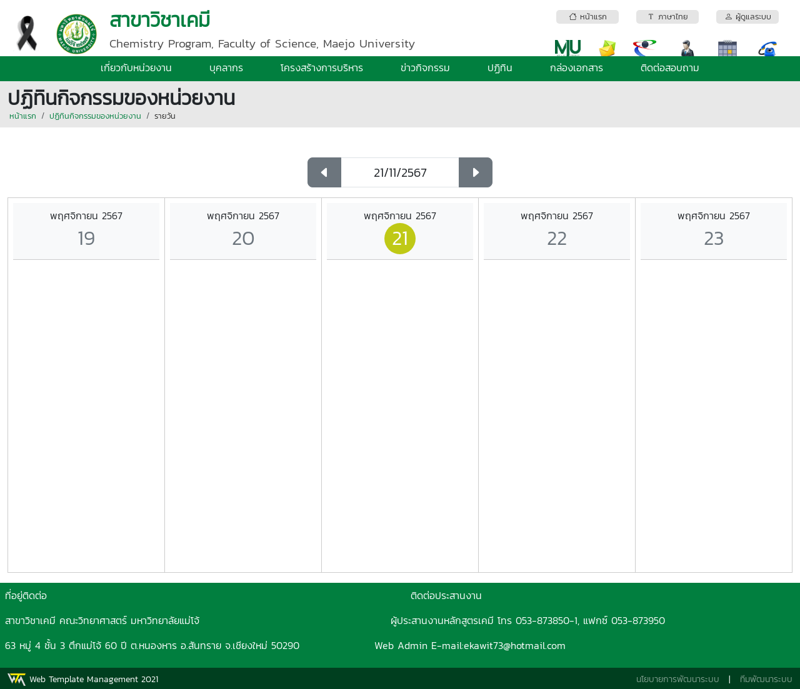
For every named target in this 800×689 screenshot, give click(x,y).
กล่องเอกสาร (576, 67)
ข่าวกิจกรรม (425, 67)
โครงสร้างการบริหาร (322, 67)
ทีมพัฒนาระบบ (766, 679)
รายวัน (165, 116)
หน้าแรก (22, 116)
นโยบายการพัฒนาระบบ (677, 679)
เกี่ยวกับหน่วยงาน (136, 67)
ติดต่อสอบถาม (670, 67)
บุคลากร (226, 67)
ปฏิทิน (500, 67)
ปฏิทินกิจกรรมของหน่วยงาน (95, 116)
